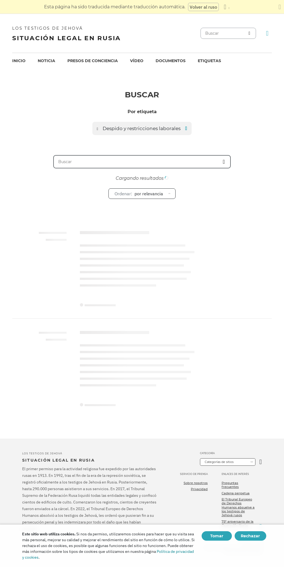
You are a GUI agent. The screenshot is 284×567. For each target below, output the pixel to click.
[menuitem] (19, 61)
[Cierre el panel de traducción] (280, 7)
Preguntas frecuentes (230, 485)
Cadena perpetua (236, 493)
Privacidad (199, 489)
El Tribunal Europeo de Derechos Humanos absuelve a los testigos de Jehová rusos (238, 507)
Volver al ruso (203, 7)
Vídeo (136, 60)
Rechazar (250, 535)
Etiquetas (209, 60)
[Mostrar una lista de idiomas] (226, 7)
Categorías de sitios (219, 462)
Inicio (19, 60)
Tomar (216, 535)
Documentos (171, 60)
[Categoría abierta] (260, 462)
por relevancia (139, 193)
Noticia (46, 60)
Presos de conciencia (92, 60)
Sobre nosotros (196, 483)
